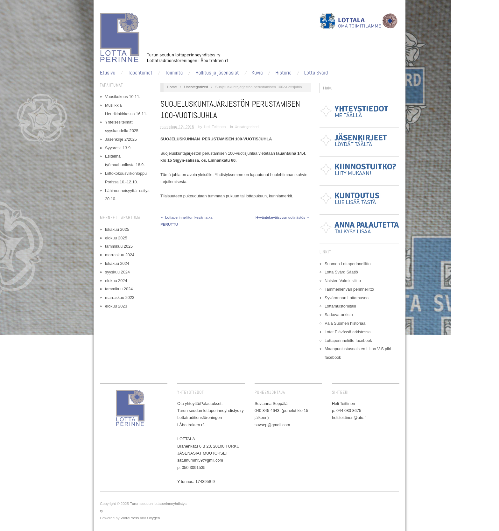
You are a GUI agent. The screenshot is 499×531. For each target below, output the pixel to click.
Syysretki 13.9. (118, 147)
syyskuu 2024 (117, 272)
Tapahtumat (140, 72)
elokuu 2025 (116, 238)
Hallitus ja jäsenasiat (217, 72)
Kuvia (257, 72)
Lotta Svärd (316, 72)
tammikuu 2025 (119, 246)
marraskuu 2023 (119, 297)
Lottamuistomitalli (340, 306)
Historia (283, 72)
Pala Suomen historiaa (345, 323)
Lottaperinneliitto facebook (348, 340)
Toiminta (174, 72)
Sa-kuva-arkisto (339, 314)
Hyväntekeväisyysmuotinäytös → (283, 217)
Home (172, 87)
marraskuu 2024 (119, 254)
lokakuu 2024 (117, 263)
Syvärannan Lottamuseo (347, 297)
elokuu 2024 (116, 280)
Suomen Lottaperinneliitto (348, 263)
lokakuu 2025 (117, 229)
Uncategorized (196, 87)
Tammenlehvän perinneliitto (349, 289)
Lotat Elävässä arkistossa (348, 331)
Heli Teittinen (215, 126)
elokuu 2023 (116, 306)
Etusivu (107, 72)
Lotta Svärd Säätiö (341, 272)
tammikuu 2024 (119, 289)
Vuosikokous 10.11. (122, 96)
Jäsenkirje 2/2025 (121, 139)
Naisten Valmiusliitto (343, 280)
